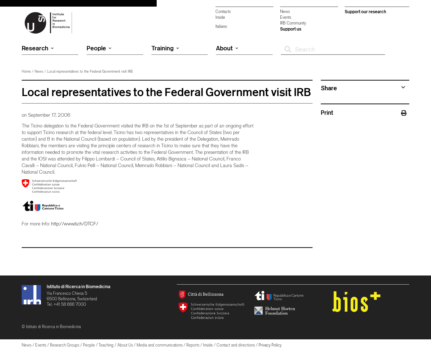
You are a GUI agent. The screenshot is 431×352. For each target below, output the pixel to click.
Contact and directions (236, 345)
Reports (192, 345)
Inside (220, 17)
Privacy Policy (270, 345)
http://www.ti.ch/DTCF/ (74, 223)
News (285, 11)
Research (38, 48)
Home (26, 71)
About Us (125, 345)
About (227, 48)
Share (329, 88)
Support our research (365, 11)
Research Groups (64, 345)
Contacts (223, 11)
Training (165, 48)
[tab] (363, 88)
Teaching (106, 345)
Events (285, 17)
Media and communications (160, 345)
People (99, 48)
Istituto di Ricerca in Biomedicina (78, 286)
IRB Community (293, 23)
